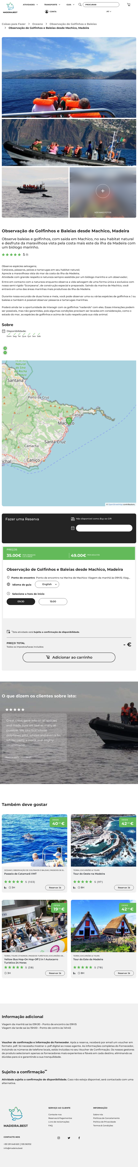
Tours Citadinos (19, 956)
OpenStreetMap (115, 504)
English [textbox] (47, 584)
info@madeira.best (13, 1148)
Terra (76, 870)
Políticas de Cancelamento (106, 1118)
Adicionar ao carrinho (69, 657)
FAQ (50, 1125)
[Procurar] (101, 4)
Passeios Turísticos (38, 956)
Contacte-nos (55, 1114)
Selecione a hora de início (25, 593)
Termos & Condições (103, 1125)
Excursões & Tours (90, 870)
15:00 (53, 601)
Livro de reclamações (58, 1122)
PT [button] (108, 11)
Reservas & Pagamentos (60, 1118)
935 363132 (26, 1144)
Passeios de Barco (59, 870)
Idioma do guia (19, 584)
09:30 (20, 601)
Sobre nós (98, 1114)
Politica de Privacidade (104, 1122)
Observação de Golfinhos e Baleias (73, 24)
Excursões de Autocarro (62, 956)
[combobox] (47, 584)
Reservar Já (55, 887)
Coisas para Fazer (13, 24)
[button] (37, 4)
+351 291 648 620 (11, 1144)
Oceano (37, 24)
